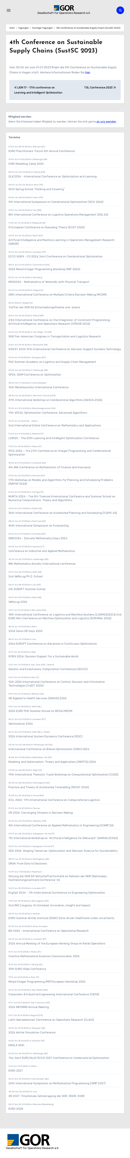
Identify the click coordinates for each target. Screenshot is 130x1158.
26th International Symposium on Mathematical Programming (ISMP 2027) (57, 1083)
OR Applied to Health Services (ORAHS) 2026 (37, 698)
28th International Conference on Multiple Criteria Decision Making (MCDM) (57, 294)
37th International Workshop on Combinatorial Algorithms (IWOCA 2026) (55, 400)
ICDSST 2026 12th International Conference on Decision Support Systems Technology (64, 349)
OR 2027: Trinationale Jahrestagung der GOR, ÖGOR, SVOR (46, 1096)
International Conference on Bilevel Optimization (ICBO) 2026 (48, 749)
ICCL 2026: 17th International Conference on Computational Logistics (54, 800)
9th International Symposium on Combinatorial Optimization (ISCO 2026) (55, 202)
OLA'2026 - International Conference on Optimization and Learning (52, 176)
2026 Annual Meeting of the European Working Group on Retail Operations (56, 943)
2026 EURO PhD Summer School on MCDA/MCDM (40, 711)
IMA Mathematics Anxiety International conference (41, 563)
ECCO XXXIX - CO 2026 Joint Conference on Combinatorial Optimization (55, 256)
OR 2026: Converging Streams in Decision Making (40, 812)
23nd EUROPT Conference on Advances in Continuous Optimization (52, 643)
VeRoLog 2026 (17, 601)
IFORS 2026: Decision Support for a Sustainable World (43, 656)
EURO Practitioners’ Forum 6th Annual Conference (41, 151)
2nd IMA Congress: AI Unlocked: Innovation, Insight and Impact (49, 905)
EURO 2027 (16, 1070)
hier (87, 72)
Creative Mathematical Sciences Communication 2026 (44, 956)
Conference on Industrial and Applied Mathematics (41, 551)
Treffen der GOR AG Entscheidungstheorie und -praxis (44, 307)
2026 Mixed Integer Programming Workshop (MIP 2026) (44, 269)
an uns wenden (106, 121)
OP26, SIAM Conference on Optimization (34, 374)
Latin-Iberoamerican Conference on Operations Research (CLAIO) (51, 1019)
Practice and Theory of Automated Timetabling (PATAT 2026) (48, 787)
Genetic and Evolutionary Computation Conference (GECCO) (48, 669)
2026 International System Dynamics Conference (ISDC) (45, 736)
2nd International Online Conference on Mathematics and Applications (54, 425)
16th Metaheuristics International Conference (38, 387)
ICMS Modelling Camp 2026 (26, 163)
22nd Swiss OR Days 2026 (25, 631)
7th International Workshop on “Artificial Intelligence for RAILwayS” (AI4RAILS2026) (63, 838)
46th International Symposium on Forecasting (38, 525)
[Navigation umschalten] (8, 10)
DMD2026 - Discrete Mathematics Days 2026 (37, 538)
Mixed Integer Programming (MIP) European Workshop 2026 (47, 981)
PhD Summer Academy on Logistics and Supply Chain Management (52, 362)
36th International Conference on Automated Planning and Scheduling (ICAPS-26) (62, 513)
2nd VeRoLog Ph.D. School (25, 576)
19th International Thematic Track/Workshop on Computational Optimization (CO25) (63, 774)
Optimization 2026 (20, 723)
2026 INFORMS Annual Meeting (28, 1007)
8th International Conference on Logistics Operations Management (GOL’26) (58, 214)
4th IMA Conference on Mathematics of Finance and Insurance (49, 467)
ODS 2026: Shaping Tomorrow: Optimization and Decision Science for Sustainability (63, 850)
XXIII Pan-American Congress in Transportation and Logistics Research (54, 336)
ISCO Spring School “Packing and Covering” (36, 189)
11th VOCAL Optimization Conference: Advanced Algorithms (47, 412)
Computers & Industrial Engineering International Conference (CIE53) (53, 994)
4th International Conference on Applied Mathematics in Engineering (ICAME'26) (60, 825)
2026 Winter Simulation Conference (32, 1032)
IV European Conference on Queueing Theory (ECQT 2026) (46, 227)
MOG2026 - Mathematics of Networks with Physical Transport (48, 282)
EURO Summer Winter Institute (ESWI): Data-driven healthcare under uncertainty (61, 918)
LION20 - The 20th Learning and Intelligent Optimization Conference (53, 438)
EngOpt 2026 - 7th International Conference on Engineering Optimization (56, 892)
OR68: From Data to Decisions (27, 863)
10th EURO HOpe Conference (27, 969)
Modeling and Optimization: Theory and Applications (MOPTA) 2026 (52, 761)
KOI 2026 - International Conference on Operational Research (48, 930)
